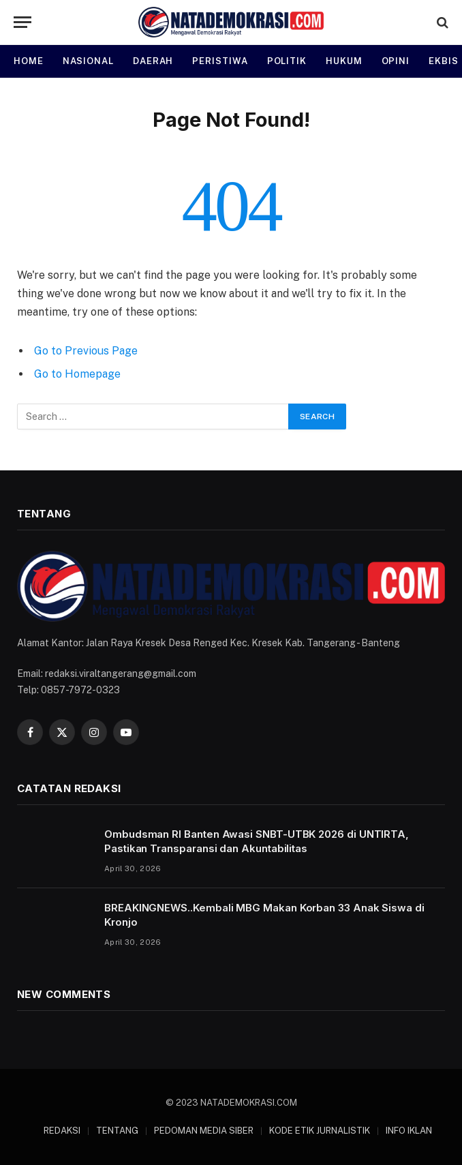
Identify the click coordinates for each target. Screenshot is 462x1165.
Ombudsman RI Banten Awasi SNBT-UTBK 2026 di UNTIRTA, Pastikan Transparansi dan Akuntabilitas (256, 841)
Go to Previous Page (86, 350)
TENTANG (117, 1130)
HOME (29, 61)
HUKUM (344, 61)
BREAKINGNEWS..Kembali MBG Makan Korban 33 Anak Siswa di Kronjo (264, 914)
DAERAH (153, 61)
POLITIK (287, 61)
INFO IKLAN (409, 1130)
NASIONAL (88, 61)
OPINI (396, 61)
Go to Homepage (77, 373)
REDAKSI (62, 1130)
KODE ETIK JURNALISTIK (319, 1130)
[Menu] (22, 22)
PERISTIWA (219, 61)
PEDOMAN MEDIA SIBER (203, 1130)
